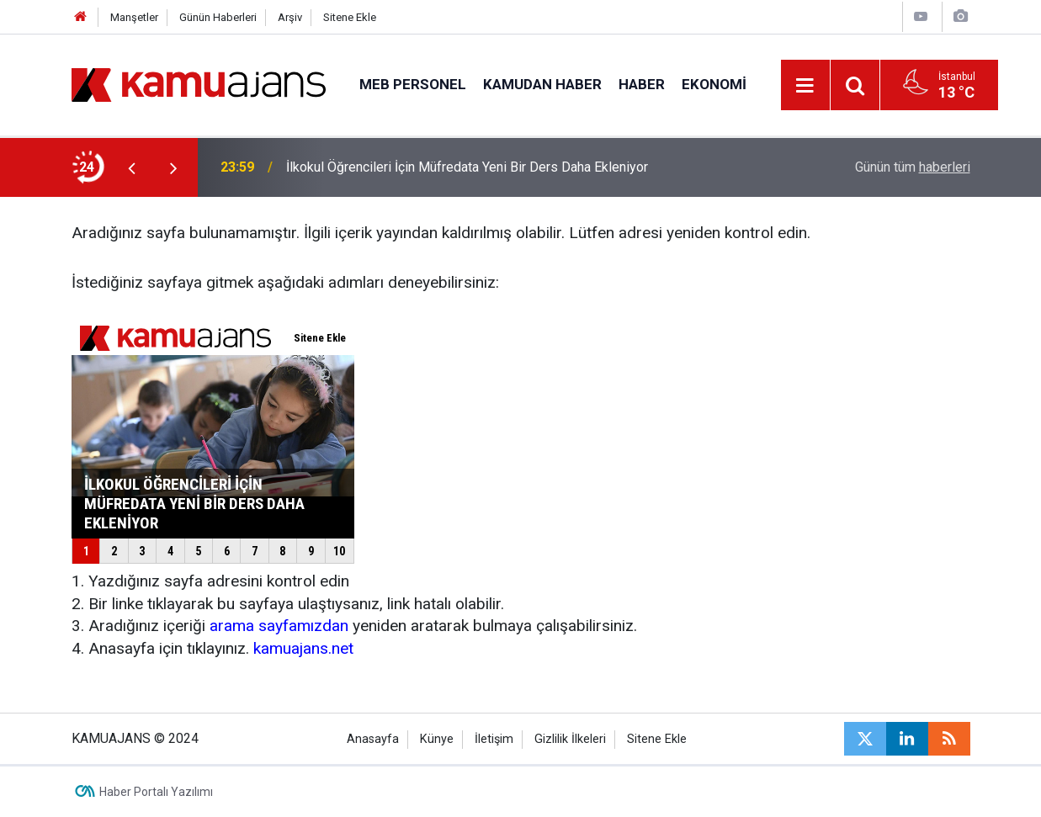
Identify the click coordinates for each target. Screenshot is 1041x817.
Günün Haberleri (218, 17)
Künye (437, 739)
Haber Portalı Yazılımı (156, 791)
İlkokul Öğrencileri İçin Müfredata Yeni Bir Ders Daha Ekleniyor (467, 167)
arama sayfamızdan (279, 625)
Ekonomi (714, 84)
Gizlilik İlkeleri (570, 739)
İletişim (494, 739)
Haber (642, 84)
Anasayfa (373, 739)
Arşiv (290, 17)
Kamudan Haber (542, 84)
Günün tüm (912, 167)
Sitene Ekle (349, 17)
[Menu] (805, 86)
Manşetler (134, 17)
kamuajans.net (303, 648)
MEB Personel (412, 84)
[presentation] (132, 167)
